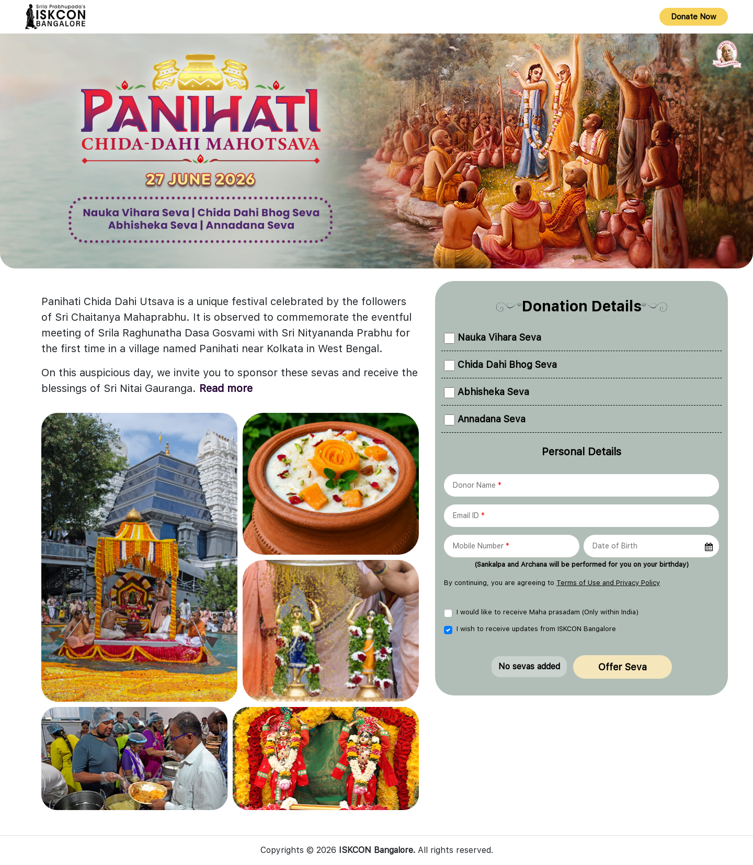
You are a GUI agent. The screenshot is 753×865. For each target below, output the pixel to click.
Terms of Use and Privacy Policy (608, 583)
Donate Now (693, 16)
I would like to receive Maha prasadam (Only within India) (547, 612)
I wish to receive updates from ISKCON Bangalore (536, 629)
